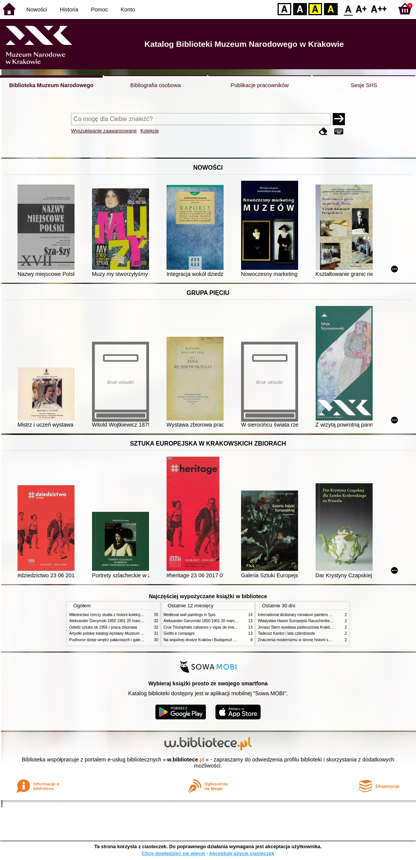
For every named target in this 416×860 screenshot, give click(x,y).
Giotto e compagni (179, 633)
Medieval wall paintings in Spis (190, 615)
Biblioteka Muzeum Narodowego (51, 85)
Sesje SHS (364, 85)
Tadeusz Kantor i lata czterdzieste (286, 633)
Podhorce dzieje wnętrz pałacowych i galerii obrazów (114, 640)
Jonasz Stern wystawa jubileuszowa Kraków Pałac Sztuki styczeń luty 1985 (322, 627)
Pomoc (99, 9)
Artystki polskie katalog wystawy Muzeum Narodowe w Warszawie (125, 633)
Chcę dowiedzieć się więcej (173, 853)
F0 (348, 8)
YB (315, 8)
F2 (379, 8)
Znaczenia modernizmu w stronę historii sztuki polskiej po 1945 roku (315, 640)
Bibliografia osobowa (155, 85)
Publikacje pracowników (260, 85)
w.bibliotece (186, 759)
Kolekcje (149, 131)
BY (331, 8)
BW (300, 8)
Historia (69, 9)
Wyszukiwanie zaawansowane (104, 131)
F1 (361, 8)
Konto (128, 9)
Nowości (37, 9)
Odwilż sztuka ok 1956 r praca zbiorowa (103, 627)
